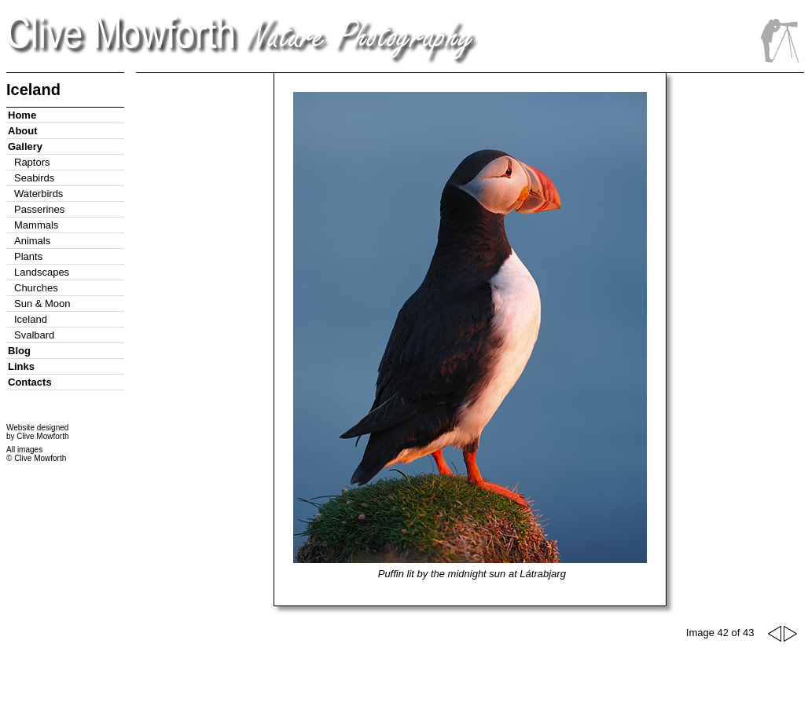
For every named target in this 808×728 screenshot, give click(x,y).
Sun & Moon (42, 303)
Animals (32, 241)
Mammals (36, 225)
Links (21, 366)
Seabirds (34, 178)
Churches (36, 288)
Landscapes (41, 272)
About (23, 131)
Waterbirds (38, 193)
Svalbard (34, 335)
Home (22, 115)
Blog (19, 351)
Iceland (30, 319)
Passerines (39, 209)
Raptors (32, 162)
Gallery (25, 146)
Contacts (30, 382)
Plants (28, 256)
